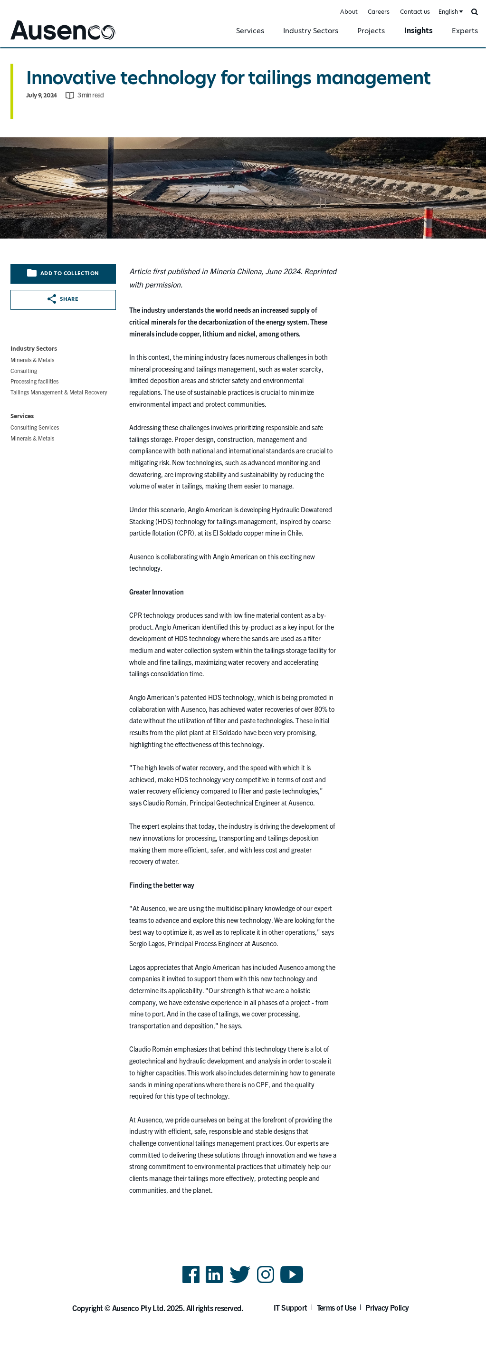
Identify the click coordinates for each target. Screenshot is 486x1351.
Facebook (191, 1282)
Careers (379, 12)
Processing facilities (34, 380)
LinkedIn (214, 1282)
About (349, 12)
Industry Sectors (310, 31)
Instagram (265, 1282)
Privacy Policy (387, 1307)
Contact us (415, 12)
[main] (243, 631)
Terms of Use (336, 1307)
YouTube (292, 1282)
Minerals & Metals (32, 359)
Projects (371, 31)
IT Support (290, 1307)
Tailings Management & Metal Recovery (58, 391)
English (448, 12)
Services (250, 31)
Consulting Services (34, 427)
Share (63, 299)
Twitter (240, 1282)
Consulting (23, 370)
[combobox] (450, 12)
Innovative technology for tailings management (228, 77)
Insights (418, 31)
